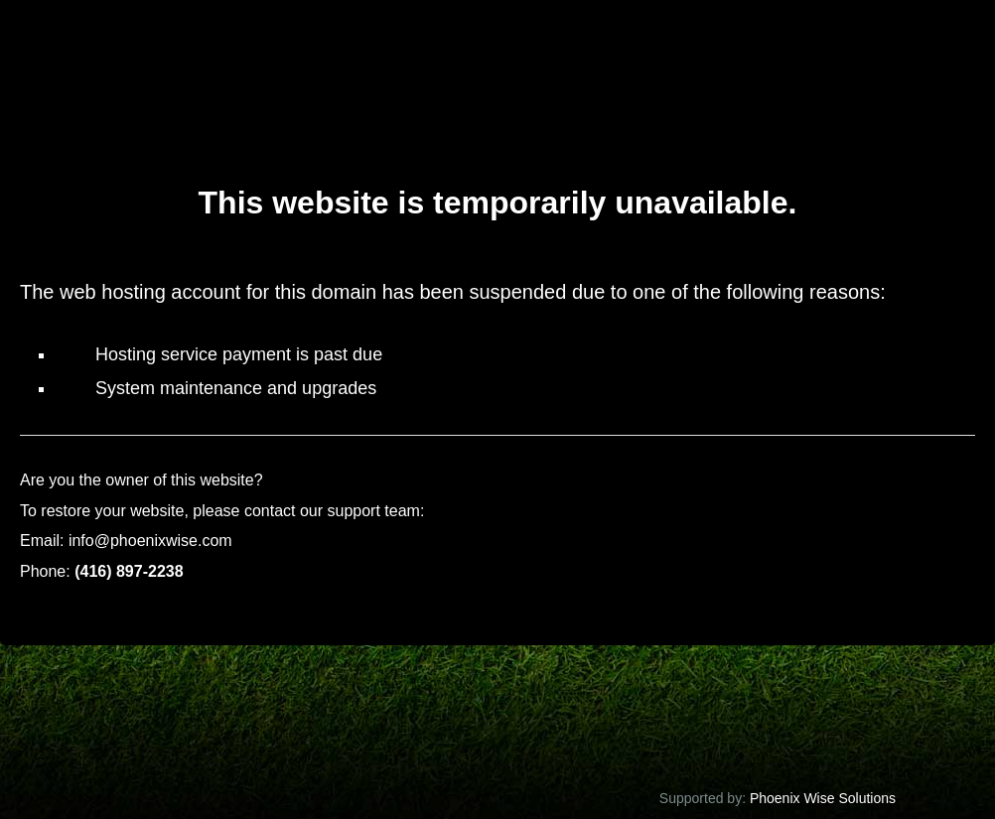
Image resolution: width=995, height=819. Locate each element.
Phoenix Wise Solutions (821, 798)
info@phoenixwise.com (150, 540)
